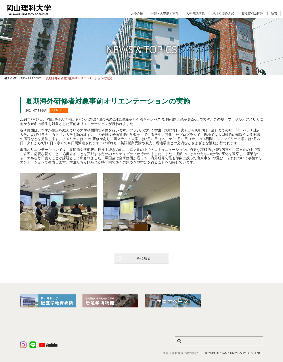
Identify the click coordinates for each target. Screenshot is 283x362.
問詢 (165, 353)
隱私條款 (177, 353)
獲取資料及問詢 (252, 13)
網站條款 (192, 353)
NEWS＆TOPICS (31, 78)
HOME (12, 78)
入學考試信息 (195, 13)
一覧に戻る (142, 258)
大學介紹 (137, 13)
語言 (274, 13)
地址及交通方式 (223, 13)
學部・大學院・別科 (164, 13)
